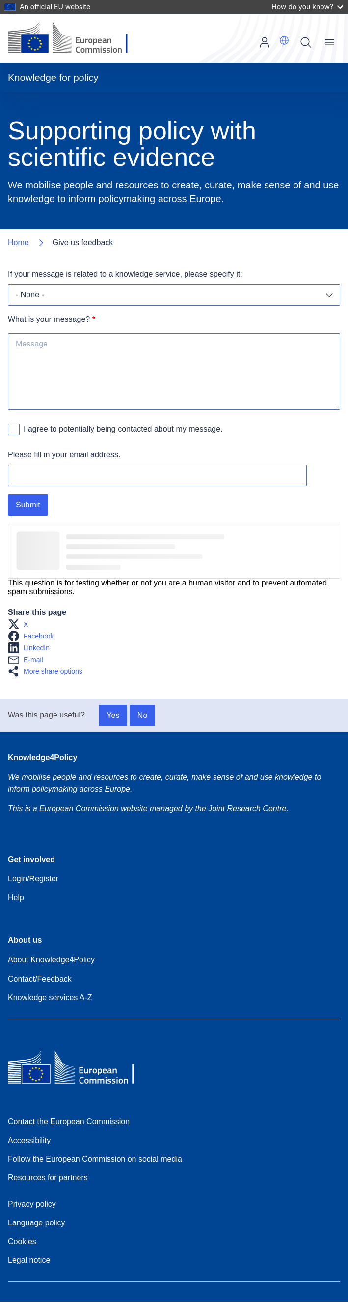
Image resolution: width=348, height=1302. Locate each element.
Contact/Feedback (40, 979)
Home (18, 243)
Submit (28, 505)
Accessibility (29, 1140)
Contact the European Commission (69, 1121)
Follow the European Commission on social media (95, 1159)
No (142, 715)
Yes (113, 715)
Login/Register (33, 879)
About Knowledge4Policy (51, 960)
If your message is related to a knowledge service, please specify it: (125, 274)
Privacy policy (32, 1204)
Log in (264, 42)
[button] (284, 40)
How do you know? (307, 6)
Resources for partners (48, 1177)
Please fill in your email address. (64, 455)
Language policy (36, 1223)
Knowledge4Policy (42, 757)
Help (16, 897)
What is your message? (49, 319)
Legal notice (29, 1260)
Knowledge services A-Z (50, 997)
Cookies (22, 1241)
